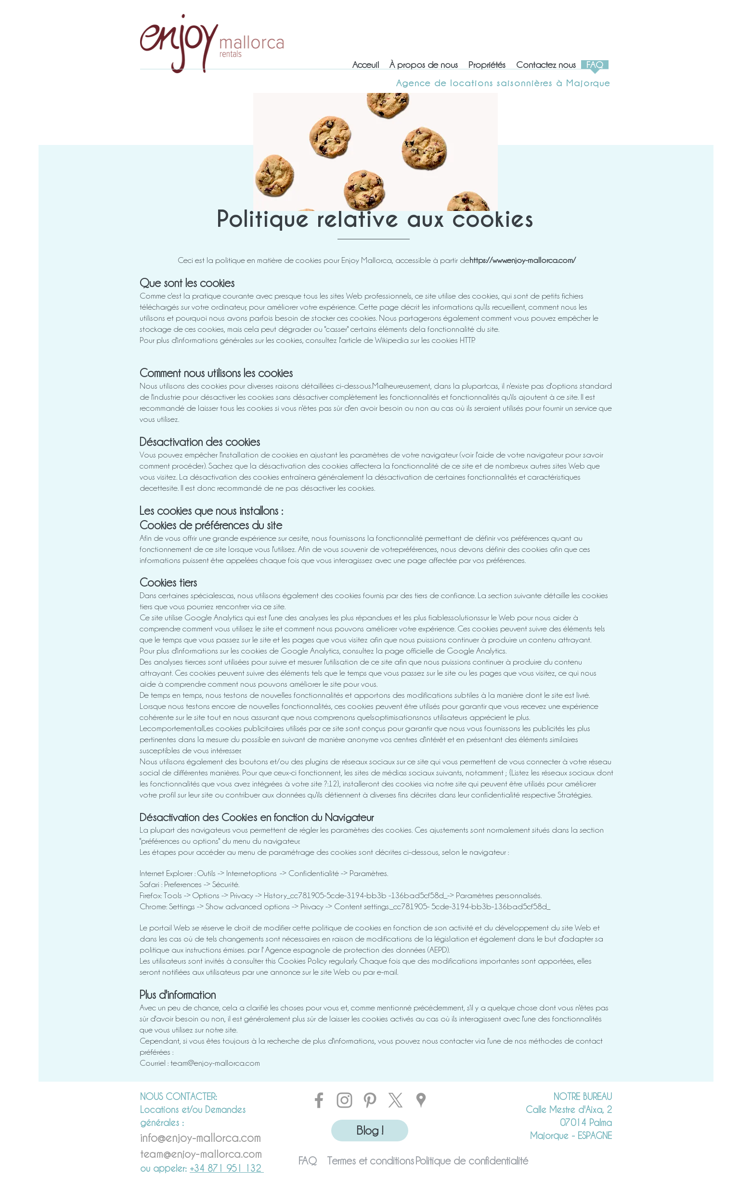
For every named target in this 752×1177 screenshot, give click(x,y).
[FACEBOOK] (319, 1100)
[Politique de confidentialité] (471, 1161)
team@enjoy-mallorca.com (215, 1063)
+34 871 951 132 (227, 1168)
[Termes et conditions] (370, 1161)
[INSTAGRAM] (344, 1100)
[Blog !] (369, 1130)
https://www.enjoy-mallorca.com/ (522, 260)
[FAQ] (307, 1161)
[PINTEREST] (370, 1100)
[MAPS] (421, 1100)
